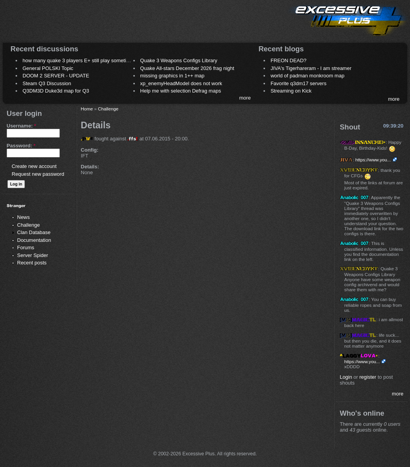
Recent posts (32, 263)
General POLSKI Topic (48, 68)
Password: (21, 146)
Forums (25, 247)
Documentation (34, 240)
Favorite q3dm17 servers (298, 83)
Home (87, 108)
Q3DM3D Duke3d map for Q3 (56, 91)
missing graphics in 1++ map (172, 76)
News (23, 217)
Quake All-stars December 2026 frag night (187, 68)
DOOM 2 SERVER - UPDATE (56, 76)
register (367, 377)
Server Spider (32, 255)
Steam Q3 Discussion (47, 83)
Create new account (34, 166)
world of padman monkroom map (307, 76)
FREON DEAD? (288, 60)
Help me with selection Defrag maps (180, 91)
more (245, 98)
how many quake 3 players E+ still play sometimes (79, 60)
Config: (89, 150)
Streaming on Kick (291, 91)
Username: (21, 126)
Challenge (28, 225)
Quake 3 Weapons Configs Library (178, 60)
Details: (90, 167)
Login (346, 377)
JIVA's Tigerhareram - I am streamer (310, 68)
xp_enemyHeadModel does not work (181, 83)
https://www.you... (373, 159)
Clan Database (34, 232)
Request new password (38, 174)
